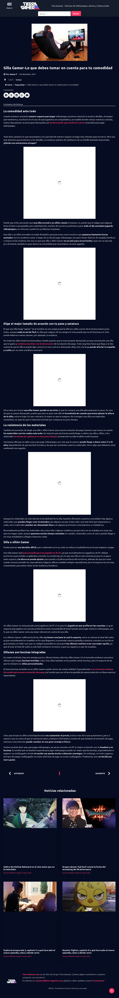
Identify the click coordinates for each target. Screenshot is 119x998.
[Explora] (9, 4)
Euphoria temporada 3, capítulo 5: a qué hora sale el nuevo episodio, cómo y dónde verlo (29, 951)
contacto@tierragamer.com (49, 980)
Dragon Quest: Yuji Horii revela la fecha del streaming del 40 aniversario (84, 868)
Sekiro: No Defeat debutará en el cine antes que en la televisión (29, 868)
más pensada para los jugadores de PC (42, 552)
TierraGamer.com (31, 974)
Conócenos (98, 980)
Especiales (20, 84)
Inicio (8, 84)
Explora (9, 8)
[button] (6, 95)
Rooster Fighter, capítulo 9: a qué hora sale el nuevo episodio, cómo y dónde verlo (88, 951)
